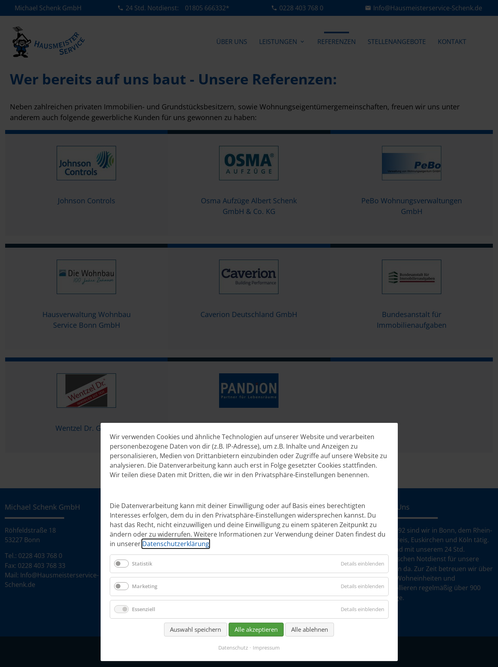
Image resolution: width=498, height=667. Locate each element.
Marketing (144, 586)
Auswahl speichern (195, 629)
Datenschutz (233, 647)
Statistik (142, 563)
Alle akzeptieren (256, 629)
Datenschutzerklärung (175, 543)
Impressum (266, 647)
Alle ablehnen (309, 629)
